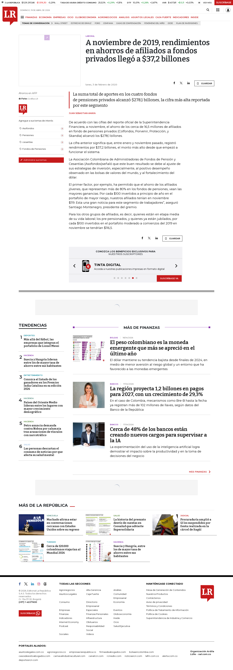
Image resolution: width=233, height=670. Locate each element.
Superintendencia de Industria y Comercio (169, 618)
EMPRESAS (59, 17)
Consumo (64, 602)
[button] (73, 266)
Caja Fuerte (92, 594)
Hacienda (29, 355)
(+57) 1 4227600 (28, 602)
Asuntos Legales (68, 594)
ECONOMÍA (45, 17)
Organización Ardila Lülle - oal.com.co (202, 652)
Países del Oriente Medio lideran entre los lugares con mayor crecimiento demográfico (43, 407)
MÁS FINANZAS (198, 471)
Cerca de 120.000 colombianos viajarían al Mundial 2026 (64, 549)
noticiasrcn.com (133, 656)
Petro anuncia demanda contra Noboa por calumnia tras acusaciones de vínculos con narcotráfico (43, 430)
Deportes (29, 335)
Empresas (64, 610)
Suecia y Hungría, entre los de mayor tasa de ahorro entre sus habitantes (129, 551)
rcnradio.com (114, 656)
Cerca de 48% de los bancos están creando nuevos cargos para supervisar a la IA (158, 435)
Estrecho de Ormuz (81, 23)
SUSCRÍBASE (223, 2)
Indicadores (65, 618)
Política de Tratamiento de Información (167, 610)
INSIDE (194, 17)
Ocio (116, 622)
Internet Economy (69, 622)
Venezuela (52, 515)
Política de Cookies (156, 614)
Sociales (63, 634)
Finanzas (64, 614)
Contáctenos (153, 598)
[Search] (208, 10)
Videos (90, 634)
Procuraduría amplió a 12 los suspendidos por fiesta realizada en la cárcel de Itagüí (195, 524)
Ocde (170, 23)
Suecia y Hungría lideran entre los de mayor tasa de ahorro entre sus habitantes (42, 362)
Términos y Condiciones (159, 606)
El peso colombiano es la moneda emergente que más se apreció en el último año (152, 348)
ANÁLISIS (124, 17)
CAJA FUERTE (163, 17)
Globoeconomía (122, 614)
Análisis (117, 590)
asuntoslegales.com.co (31, 652)
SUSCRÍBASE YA (169, 278)
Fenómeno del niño (154, 23)
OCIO (70, 17)
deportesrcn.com (28, 660)
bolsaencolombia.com (141, 652)
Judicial (184, 515)
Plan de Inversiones (187, 23)
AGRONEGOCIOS (107, 17)
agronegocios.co (56, 652)
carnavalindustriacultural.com (69, 656)
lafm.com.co (152, 656)
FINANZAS (31, 17)
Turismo (51, 542)
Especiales (92, 610)
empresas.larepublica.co (82, 652)
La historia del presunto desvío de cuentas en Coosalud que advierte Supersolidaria (129, 524)
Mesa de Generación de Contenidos (166, 590)
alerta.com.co (170, 656)
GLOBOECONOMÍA (85, 17)
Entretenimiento (33, 375)
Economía (119, 602)
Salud (27, 444)
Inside (116, 618)
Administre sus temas (33, 160)
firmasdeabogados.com (112, 652)
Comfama (108, 23)
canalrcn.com (96, 656)
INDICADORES (181, 17)
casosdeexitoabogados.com (34, 656)
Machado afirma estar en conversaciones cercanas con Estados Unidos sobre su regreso (63, 524)
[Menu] (22, 17)
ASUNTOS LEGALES (142, 17)
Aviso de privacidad (156, 602)
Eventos (117, 610)
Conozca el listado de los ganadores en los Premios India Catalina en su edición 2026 (42, 384)
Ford (97, 23)
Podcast (63, 626)
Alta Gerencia (93, 590)
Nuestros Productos (157, 594)
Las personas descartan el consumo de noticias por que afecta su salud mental (43, 451)
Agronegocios (67, 590)
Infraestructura (94, 618)
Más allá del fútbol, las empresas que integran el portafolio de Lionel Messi (41, 342)
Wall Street (61, 23)
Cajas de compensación (128, 23)
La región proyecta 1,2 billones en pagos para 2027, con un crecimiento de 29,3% (157, 391)
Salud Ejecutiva (121, 626)
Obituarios (92, 622)
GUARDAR (204, 83)
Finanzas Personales (97, 614)
